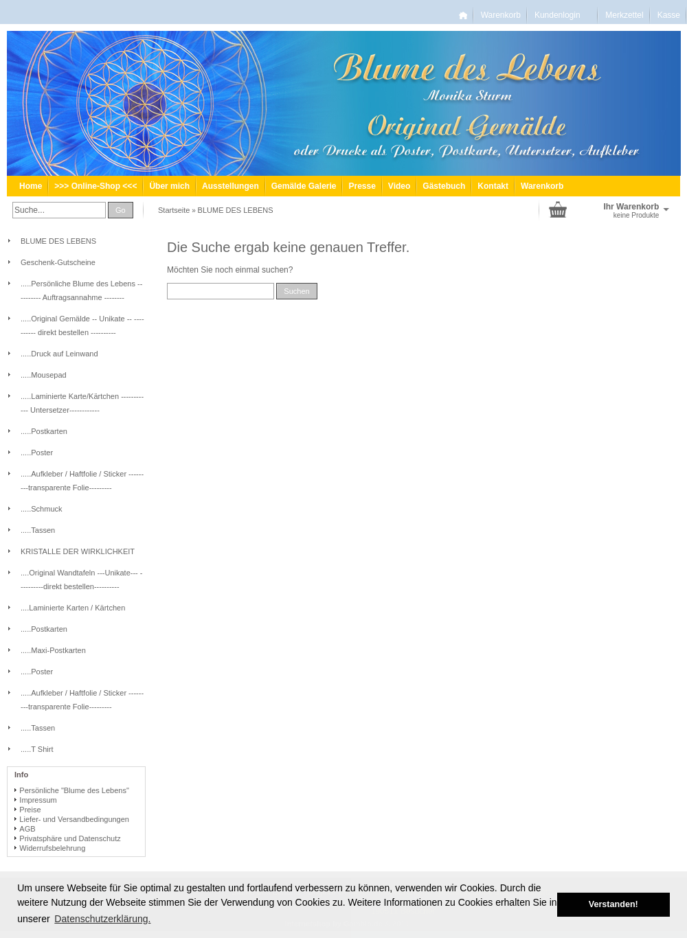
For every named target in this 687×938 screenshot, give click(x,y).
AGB (27, 829)
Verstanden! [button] (613, 904)
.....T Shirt (37, 749)
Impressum (37, 800)
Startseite (174, 210)
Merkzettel (624, 15)
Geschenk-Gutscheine (58, 262)
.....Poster (37, 452)
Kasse (668, 15)
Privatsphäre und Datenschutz (69, 838)
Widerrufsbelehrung (52, 848)
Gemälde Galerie (304, 186)
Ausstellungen (230, 186)
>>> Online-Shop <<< (95, 186)
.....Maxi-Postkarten (53, 650)
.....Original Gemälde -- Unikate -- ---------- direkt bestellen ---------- (82, 325)
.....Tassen (38, 530)
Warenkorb (501, 15)
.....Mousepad (44, 375)
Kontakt (492, 186)
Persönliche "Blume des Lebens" (73, 790)
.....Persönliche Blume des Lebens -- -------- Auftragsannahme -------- (81, 290)
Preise (30, 809)
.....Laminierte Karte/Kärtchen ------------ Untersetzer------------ (82, 403)
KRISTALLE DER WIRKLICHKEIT (78, 551)
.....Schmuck (42, 509)
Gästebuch (444, 186)
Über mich (169, 186)
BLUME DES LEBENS (235, 210)
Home (30, 186)
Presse (361, 186)
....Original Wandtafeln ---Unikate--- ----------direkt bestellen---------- (81, 580)
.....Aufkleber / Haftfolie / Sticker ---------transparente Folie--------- (82, 481)
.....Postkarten (44, 431)
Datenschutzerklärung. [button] (102, 918)
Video (399, 186)
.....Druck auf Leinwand (59, 354)
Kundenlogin (563, 15)
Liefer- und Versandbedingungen (74, 819)
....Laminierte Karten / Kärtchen (73, 608)
